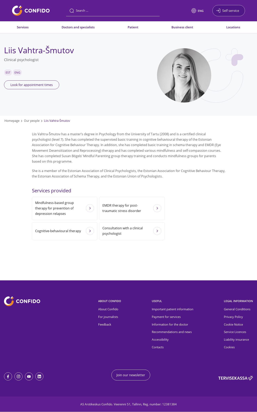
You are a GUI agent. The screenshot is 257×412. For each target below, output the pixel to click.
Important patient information (172, 309)
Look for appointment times (31, 85)
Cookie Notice (233, 324)
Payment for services (166, 317)
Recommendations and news (172, 332)
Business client (182, 27)
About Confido (108, 309)
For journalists (108, 317)
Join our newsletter (130, 375)
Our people (32, 121)
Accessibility (160, 340)
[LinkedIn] (39, 377)
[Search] (113, 10)
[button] (197, 10)
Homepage (11, 121)
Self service (230, 10)
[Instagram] (18, 377)
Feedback (104, 324)
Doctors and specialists (78, 27)
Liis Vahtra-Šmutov (57, 121)
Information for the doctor (170, 324)
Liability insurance (236, 340)
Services (23, 27)
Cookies (229, 347)
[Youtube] (29, 377)
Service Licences (235, 332)
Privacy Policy (233, 317)
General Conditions (237, 309)
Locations (233, 27)
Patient (133, 27)
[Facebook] (8, 377)
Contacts (158, 347)
